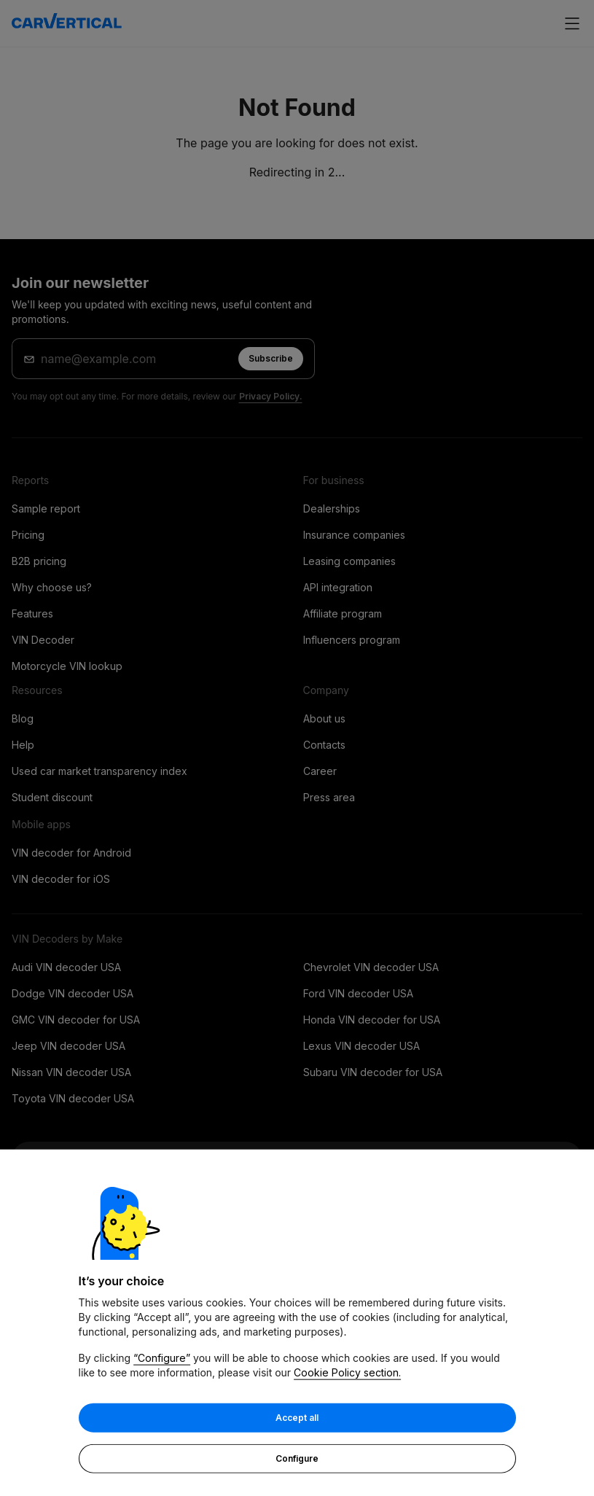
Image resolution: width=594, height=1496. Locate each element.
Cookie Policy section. (347, 1373)
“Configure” (161, 1358)
